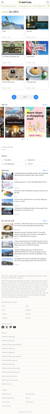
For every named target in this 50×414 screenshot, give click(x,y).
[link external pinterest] (11, 328)
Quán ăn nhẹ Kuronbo (8, 82)
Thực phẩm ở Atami (25, 6)
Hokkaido (28, 310)
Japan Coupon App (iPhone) (9, 376)
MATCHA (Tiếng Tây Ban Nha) (10, 372)
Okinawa (27, 314)
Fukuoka (4, 314)
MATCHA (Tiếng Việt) (8, 364)
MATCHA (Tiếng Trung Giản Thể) (11, 356)
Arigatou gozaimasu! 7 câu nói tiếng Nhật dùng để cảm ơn (30, 182)
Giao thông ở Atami (39, 6)
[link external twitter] (7, 328)
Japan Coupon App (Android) (10, 380)
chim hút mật (30, 56)
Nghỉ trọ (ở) (30, 160)
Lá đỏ (4, 149)
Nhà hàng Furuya (31, 82)
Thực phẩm (6, 160)
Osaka (27, 306)
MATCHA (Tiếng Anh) (8, 340)
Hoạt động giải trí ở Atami (8, 6)
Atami (4, 31)
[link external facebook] (3, 328)
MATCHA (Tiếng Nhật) (8, 336)
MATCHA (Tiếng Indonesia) (10, 360)
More (45, 105)
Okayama (28, 318)
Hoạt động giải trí (8, 164)
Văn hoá (28, 164)
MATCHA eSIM (6, 384)
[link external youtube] (15, 328)
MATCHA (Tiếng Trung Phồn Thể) (11, 344)
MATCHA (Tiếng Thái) (8, 348)
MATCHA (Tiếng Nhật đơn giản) (11, 368)
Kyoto (3, 310)
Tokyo (4, 306)
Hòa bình (29, 31)
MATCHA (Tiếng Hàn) (8, 352)
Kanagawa (5, 318)
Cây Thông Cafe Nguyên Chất (10, 56)
